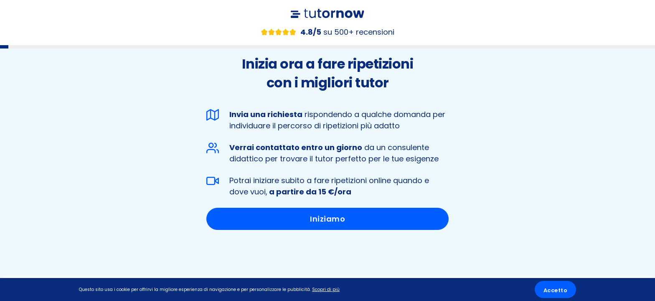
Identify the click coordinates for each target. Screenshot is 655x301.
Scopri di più (326, 289)
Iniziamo (327, 219)
